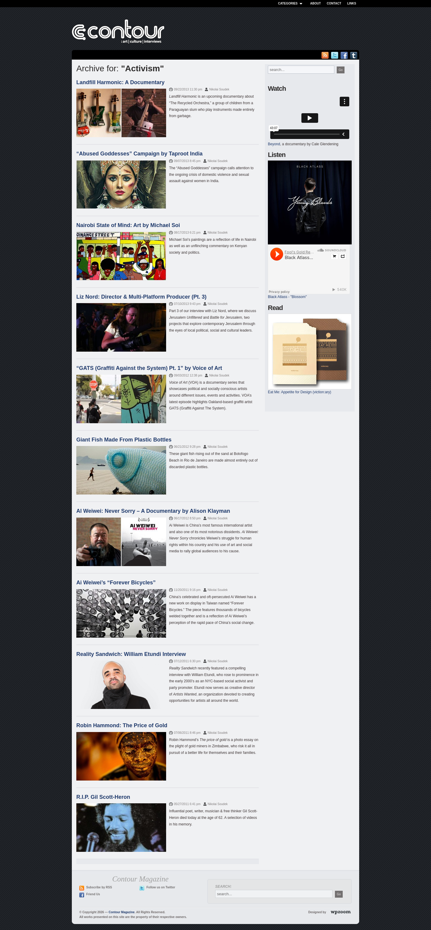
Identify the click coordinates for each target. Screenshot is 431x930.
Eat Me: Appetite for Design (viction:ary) (299, 392)
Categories (291, 3)
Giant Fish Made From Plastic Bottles (124, 440)
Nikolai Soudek (219, 89)
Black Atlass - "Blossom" (287, 297)
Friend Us (93, 894)
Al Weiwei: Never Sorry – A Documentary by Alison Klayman (153, 511)
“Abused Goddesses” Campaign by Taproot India (139, 154)
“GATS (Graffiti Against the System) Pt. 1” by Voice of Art (149, 368)
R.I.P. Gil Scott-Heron (103, 797)
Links (351, 3)
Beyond (274, 144)
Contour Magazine (122, 912)
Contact (334, 3)
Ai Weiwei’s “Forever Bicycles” (116, 583)
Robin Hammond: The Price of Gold (121, 725)
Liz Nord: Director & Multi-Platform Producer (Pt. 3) (141, 297)
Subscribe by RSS (99, 887)
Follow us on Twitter (160, 887)
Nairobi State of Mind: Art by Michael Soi (128, 225)
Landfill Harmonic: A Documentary (120, 82)
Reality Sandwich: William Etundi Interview (131, 654)
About (315, 3)
